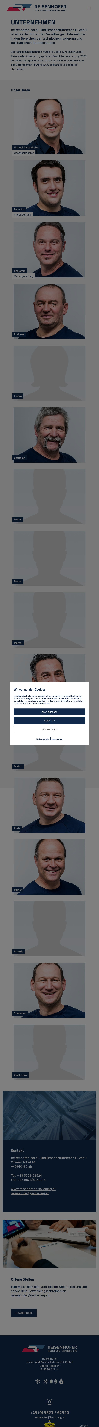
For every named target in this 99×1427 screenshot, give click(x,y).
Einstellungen (49, 729)
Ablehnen (49, 720)
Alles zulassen (49, 712)
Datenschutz (43, 739)
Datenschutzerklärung (38, 703)
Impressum (57, 739)
